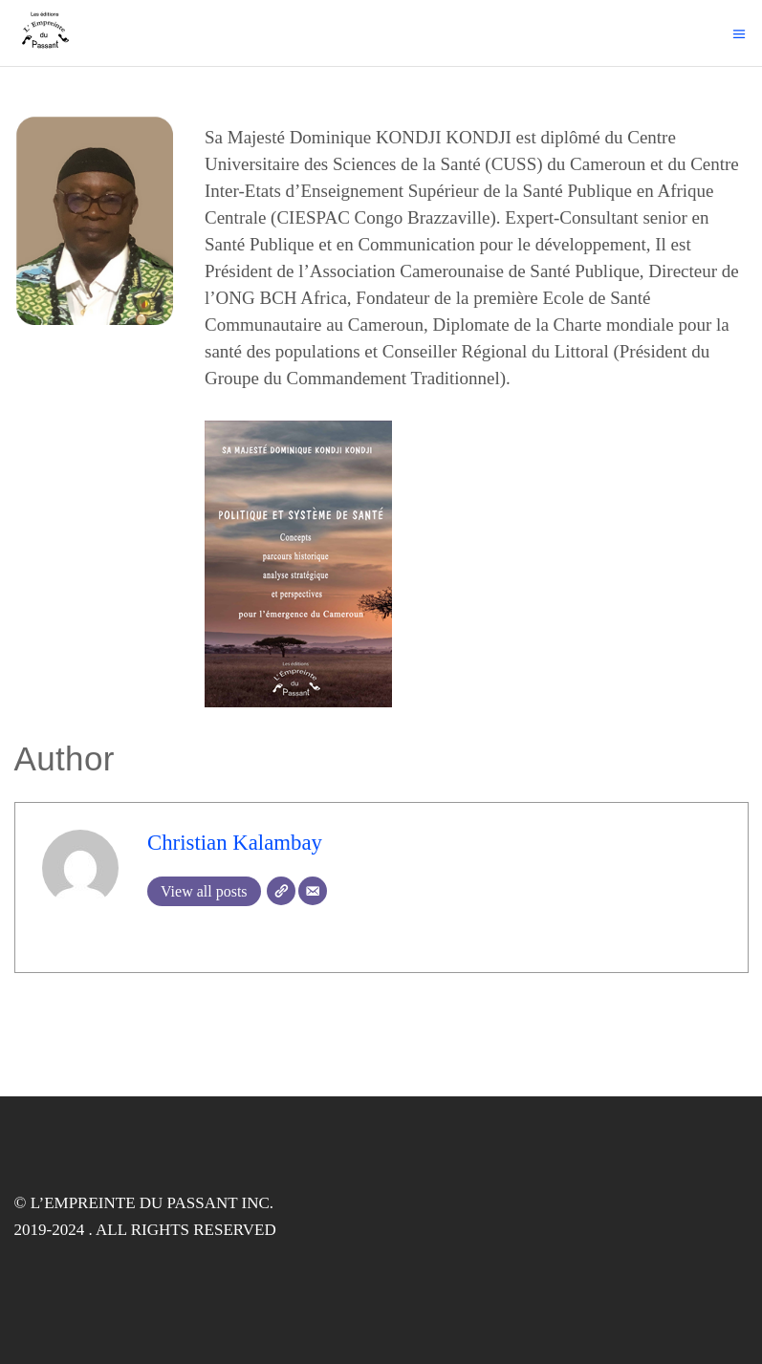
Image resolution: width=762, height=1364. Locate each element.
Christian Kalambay (234, 843)
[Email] (312, 891)
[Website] (281, 891)
